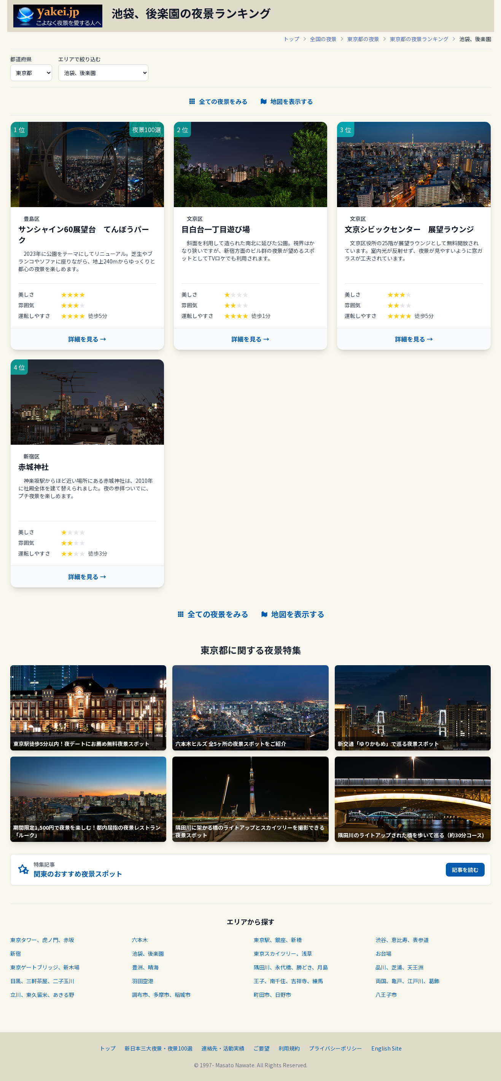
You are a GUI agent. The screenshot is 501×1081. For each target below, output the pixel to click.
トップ (291, 39)
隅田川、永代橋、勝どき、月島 (291, 967)
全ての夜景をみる (218, 101)
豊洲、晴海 (145, 967)
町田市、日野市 (272, 994)
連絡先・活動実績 (223, 1048)
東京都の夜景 (363, 39)
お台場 (383, 953)
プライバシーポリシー (335, 1048)
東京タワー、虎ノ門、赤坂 (42, 940)
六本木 (140, 940)
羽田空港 (142, 981)
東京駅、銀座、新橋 (278, 940)
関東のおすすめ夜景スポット (77, 873)
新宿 (15, 953)
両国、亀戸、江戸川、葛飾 (407, 981)
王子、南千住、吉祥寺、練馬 (288, 981)
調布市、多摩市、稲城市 (161, 994)
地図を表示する (286, 101)
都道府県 (21, 59)
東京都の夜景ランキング (419, 39)
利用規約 (289, 1048)
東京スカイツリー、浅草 (283, 953)
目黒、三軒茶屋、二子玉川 (42, 981)
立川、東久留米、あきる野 (42, 994)
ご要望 (261, 1048)
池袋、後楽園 (148, 953)
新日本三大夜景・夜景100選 (158, 1048)
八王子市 (386, 994)
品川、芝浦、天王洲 (399, 967)
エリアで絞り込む (79, 59)
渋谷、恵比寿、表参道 (402, 940)
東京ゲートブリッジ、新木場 (45, 967)
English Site (386, 1048)
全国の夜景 (323, 39)
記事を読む (465, 869)
